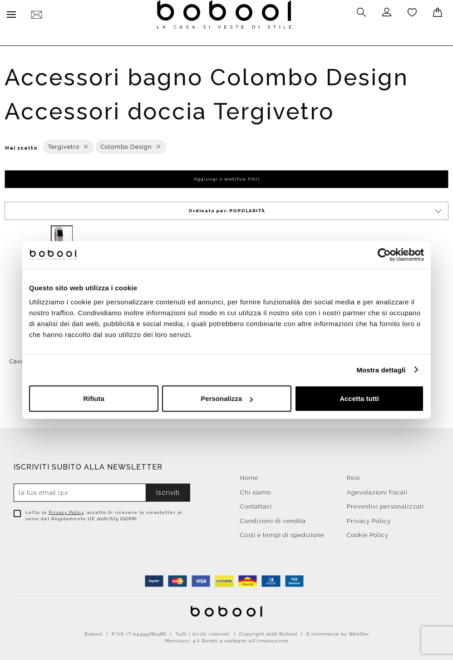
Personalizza (227, 398)
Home (249, 475)
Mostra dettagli (380, 369)
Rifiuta (93, 398)
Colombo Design (131, 144)
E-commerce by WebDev (337, 631)
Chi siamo (255, 490)
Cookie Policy (368, 532)
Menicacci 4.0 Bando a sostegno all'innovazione (226, 638)
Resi (353, 475)
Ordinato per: (315, 209)
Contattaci (256, 504)
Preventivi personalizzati (385, 504)
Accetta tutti (359, 398)
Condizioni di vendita (273, 518)
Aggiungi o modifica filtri (227, 176)
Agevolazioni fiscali (377, 490)
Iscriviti (168, 490)
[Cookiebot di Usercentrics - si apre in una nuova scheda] (384, 254)
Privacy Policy (66, 510)
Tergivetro (68, 144)
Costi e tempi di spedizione (282, 532)
